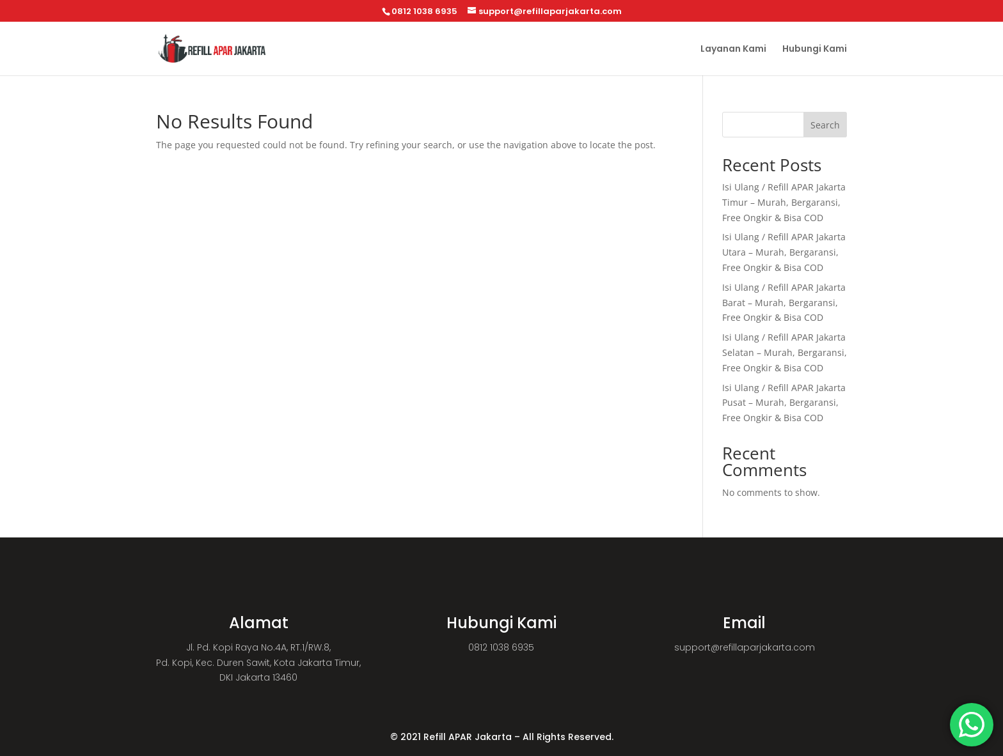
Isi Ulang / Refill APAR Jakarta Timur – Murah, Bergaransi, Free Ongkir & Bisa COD (784, 202)
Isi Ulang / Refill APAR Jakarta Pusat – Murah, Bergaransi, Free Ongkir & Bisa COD (784, 403)
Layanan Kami (733, 49)
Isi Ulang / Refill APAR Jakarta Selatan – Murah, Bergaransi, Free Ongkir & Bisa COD (784, 352)
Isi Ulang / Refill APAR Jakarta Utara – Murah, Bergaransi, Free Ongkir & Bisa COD (784, 252)
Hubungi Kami (814, 49)
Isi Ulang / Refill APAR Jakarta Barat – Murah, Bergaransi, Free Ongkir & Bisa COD (784, 302)
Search (825, 125)
